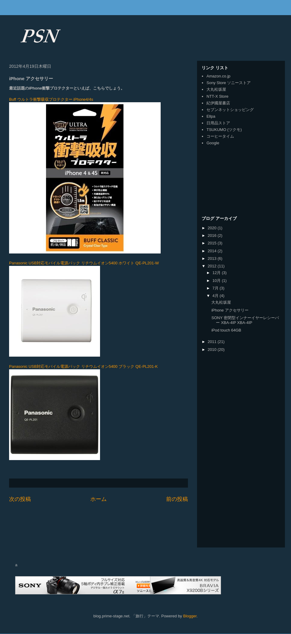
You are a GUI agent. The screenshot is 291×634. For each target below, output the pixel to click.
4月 (216, 295)
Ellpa (210, 116)
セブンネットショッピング (230, 109)
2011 (213, 341)
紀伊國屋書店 (218, 103)
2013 (213, 258)
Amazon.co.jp (218, 76)
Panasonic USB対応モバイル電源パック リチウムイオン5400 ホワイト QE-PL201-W (84, 263)
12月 (217, 272)
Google (212, 143)
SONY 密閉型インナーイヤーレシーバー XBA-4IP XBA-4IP (245, 320)
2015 (213, 243)
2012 (213, 266)
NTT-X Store (217, 96)
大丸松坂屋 (216, 89)
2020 (213, 228)
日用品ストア (218, 123)
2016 (213, 235)
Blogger (189, 616)
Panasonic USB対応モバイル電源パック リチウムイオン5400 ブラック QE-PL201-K (83, 366)
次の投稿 (20, 499)
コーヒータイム (220, 136)
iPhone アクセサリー (229, 310)
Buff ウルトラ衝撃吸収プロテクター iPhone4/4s (51, 99)
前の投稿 (177, 499)
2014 (213, 251)
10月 (217, 280)
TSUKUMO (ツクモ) (224, 129)
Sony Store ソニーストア (228, 82)
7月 (216, 288)
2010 (213, 349)
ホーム (98, 499)
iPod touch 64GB (226, 330)
